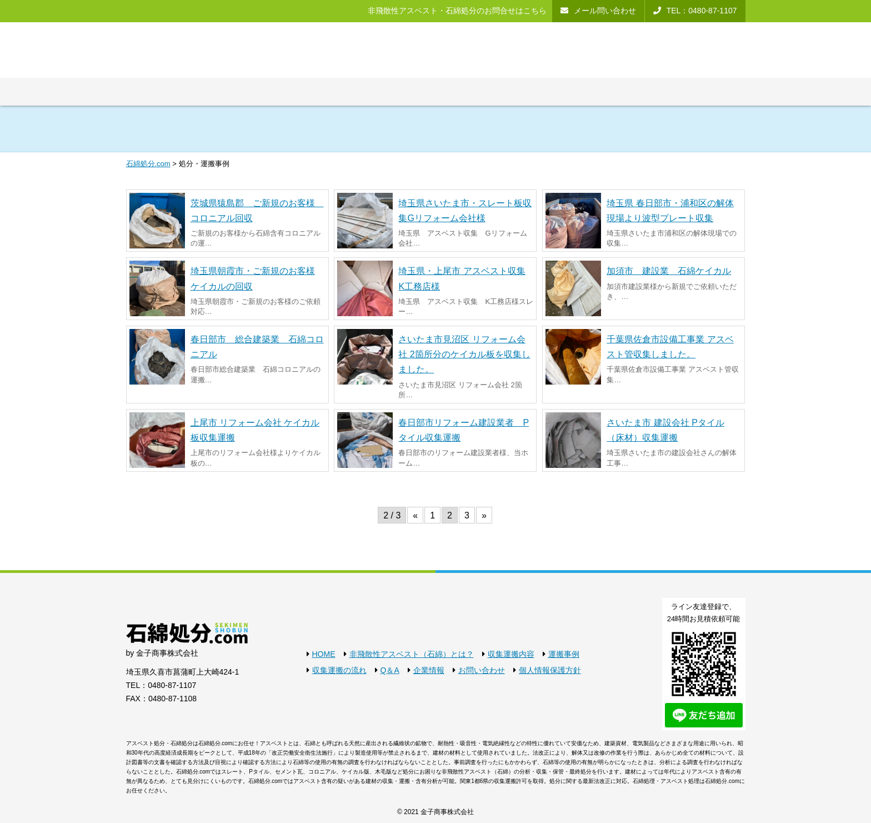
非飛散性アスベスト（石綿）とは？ (411, 654)
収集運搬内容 (511, 654)
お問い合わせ (481, 670)
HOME (324, 654)
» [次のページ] (484, 515)
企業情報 (428, 670)
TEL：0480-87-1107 (161, 685)
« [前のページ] (415, 515)
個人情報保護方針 (550, 670)
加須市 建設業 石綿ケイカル (669, 271)
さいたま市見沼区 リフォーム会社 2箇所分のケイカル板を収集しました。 (464, 354)
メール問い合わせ (605, 10)
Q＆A (390, 670)
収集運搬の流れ (339, 670)
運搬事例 (563, 654)
